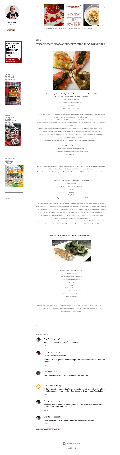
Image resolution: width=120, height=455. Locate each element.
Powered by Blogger (71, 443)
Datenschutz (61, 28)
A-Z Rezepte (86, 28)
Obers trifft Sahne (11, 23)
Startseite (49, 28)
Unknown (48, 385)
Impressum (74, 28)
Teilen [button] (38, 326)
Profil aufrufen (11, 29)
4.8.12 (46, 424)
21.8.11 (46, 345)
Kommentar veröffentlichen (48, 429)
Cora (45, 372)
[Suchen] (104, 6)
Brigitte (47, 338)
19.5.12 (46, 410)
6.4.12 (45, 394)
